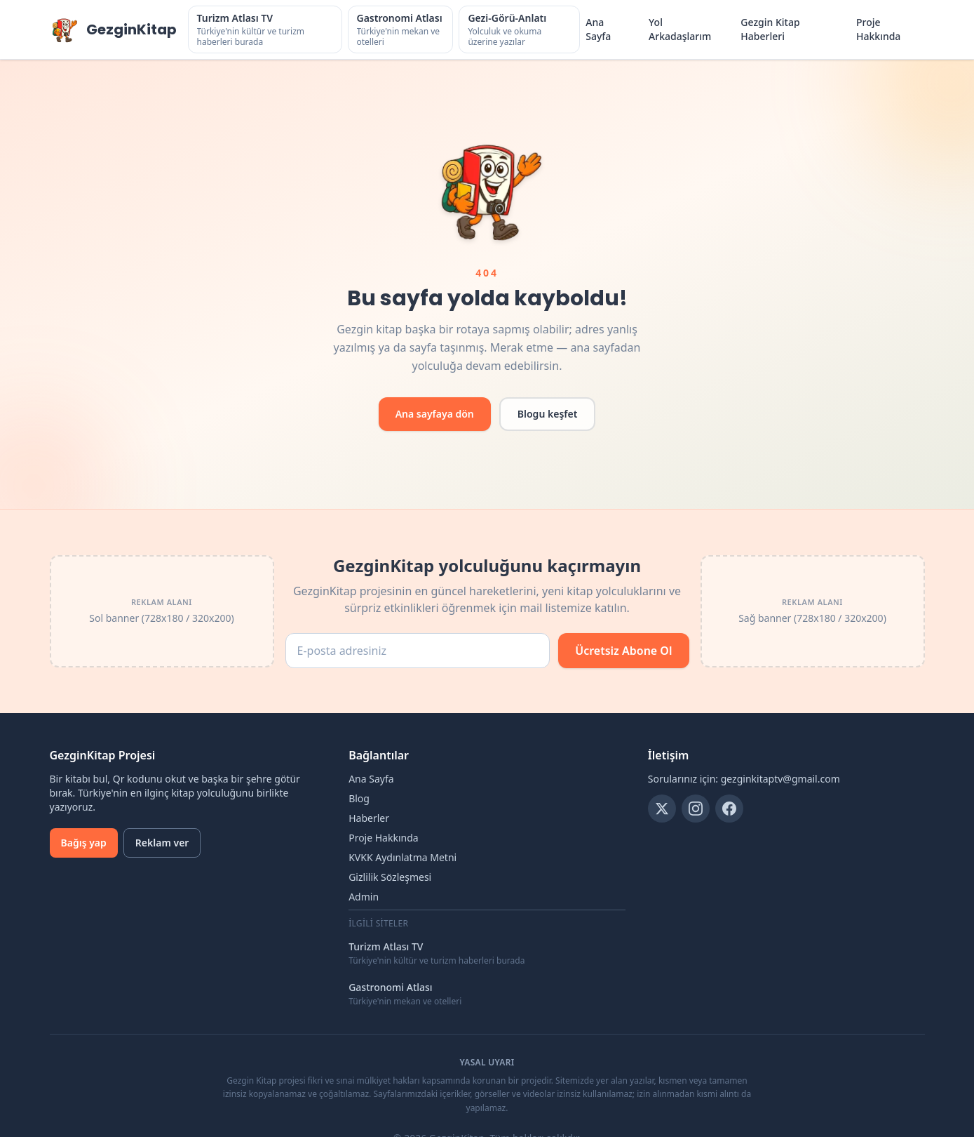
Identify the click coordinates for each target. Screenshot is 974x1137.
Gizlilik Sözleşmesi (390, 877)
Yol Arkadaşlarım (680, 29)
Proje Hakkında (878, 29)
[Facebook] (729, 808)
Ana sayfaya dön (434, 413)
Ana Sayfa (598, 29)
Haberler (369, 818)
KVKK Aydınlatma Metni (402, 857)
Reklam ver (162, 842)
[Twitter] (662, 808)
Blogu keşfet (548, 413)
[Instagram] (696, 808)
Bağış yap (84, 842)
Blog (359, 798)
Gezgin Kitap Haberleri (769, 29)
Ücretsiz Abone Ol (623, 650)
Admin (364, 896)
